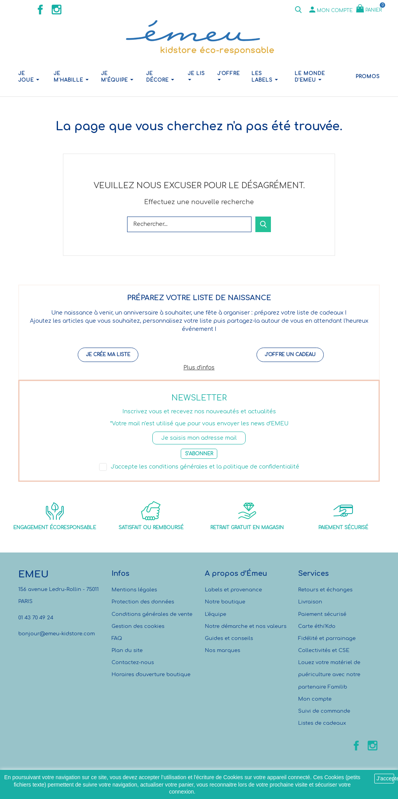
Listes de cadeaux (322, 723)
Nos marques (222, 650)
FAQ (117, 638)
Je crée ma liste (108, 354)
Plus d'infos (199, 368)
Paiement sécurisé (322, 614)
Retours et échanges (325, 590)
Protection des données (143, 602)
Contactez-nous (133, 662)
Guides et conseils (229, 638)
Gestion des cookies (138, 626)
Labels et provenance (233, 590)
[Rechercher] (189, 224)
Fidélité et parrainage (327, 638)
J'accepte (385, 778)
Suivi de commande (324, 711)
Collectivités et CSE (323, 650)
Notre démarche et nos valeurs (245, 626)
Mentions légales (134, 590)
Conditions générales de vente (152, 614)
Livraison (310, 602)
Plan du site (127, 650)
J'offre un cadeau (290, 354)
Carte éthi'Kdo (316, 626)
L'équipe (215, 614)
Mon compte (315, 699)
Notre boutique (225, 602)
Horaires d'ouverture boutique (151, 674)
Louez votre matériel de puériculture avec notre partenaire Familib (329, 674)
